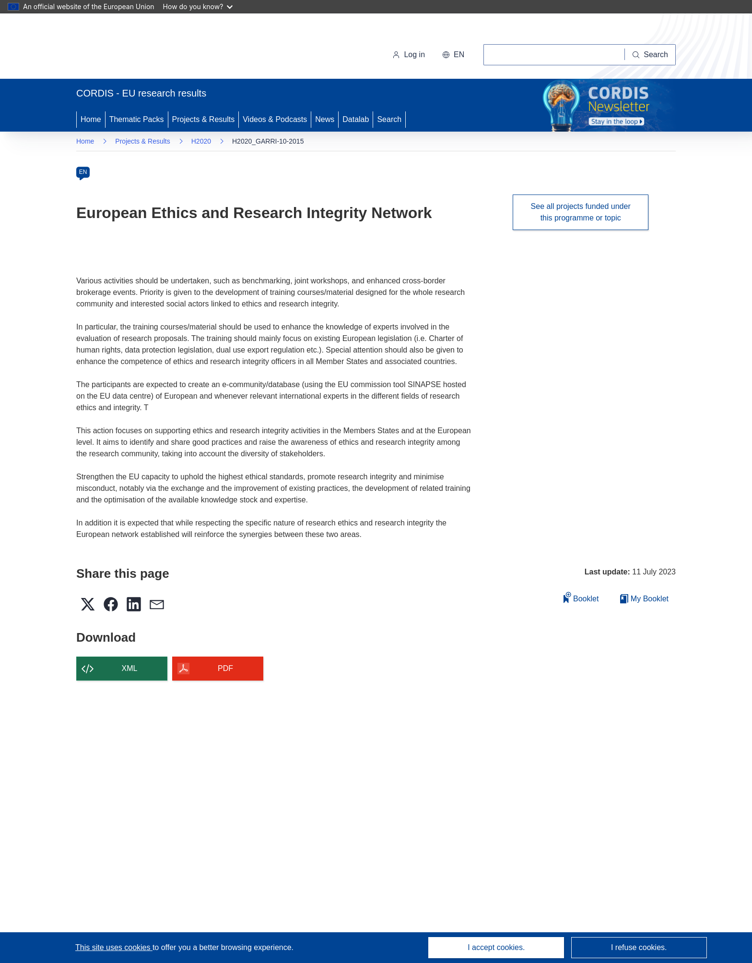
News (324, 119)
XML (130, 668)
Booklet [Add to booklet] (581, 597)
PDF (225, 668)
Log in (408, 54)
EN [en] (83, 172)
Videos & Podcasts (275, 119)
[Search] (650, 54)
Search (389, 119)
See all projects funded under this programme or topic (581, 212)
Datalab (355, 119)
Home (91, 119)
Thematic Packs (136, 119)
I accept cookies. (496, 947)
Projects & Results (203, 119)
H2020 (201, 141)
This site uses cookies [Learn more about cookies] (114, 947)
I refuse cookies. (639, 947)
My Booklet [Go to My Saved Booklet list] (644, 598)
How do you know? (198, 6)
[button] (453, 54)
